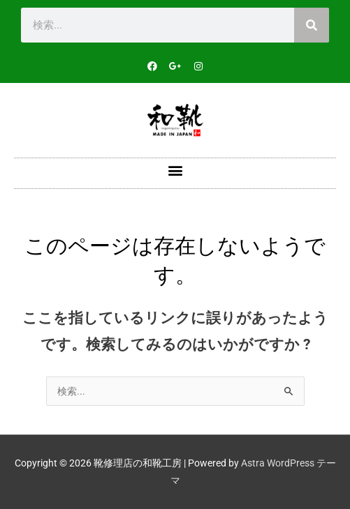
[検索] (311, 25)
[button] (175, 169)
